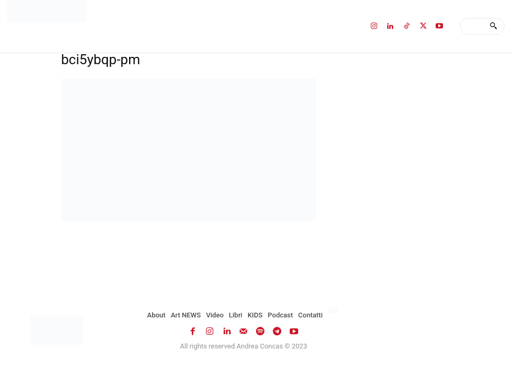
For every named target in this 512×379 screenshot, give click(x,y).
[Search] (493, 26)
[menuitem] (334, 310)
